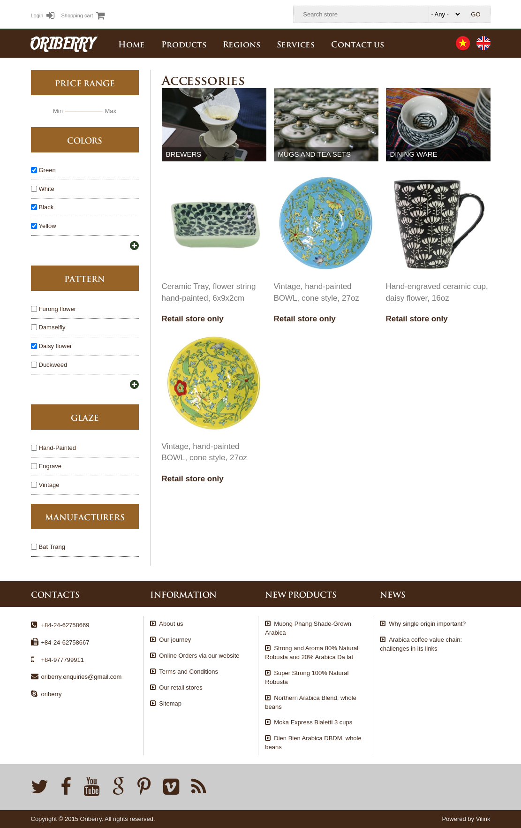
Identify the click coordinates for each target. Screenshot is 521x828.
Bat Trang (52, 547)
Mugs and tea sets (314, 154)
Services (296, 44)
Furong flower (57, 309)
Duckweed (53, 365)
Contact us (357, 44)
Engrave (50, 466)
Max (110, 110)
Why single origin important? (427, 623)
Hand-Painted (57, 448)
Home (131, 44)
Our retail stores (180, 687)
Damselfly (52, 327)
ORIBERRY (63, 43)
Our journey (175, 639)
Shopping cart (83, 15)
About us (171, 623)
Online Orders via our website (199, 655)
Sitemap (170, 703)
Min (58, 110)
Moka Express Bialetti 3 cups (313, 722)
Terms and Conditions (188, 671)
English (483, 43)
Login (43, 15)
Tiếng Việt (463, 43)
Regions (241, 44)
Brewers (183, 154)
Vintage (49, 485)
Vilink (483, 818)
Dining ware (413, 154)
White (46, 189)
